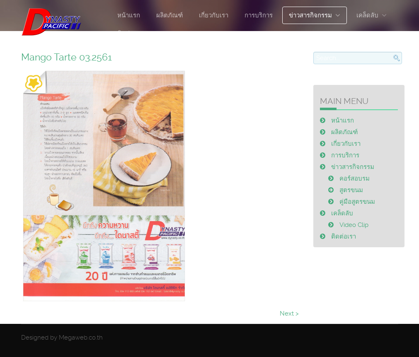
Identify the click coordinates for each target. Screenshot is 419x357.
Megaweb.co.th (81, 337)
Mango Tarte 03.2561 (66, 57)
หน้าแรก (128, 15)
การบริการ (259, 15)
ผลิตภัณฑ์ (169, 15)
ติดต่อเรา (129, 33)
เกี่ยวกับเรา (213, 15)
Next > (289, 313)
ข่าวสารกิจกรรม (310, 15)
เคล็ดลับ (367, 15)
